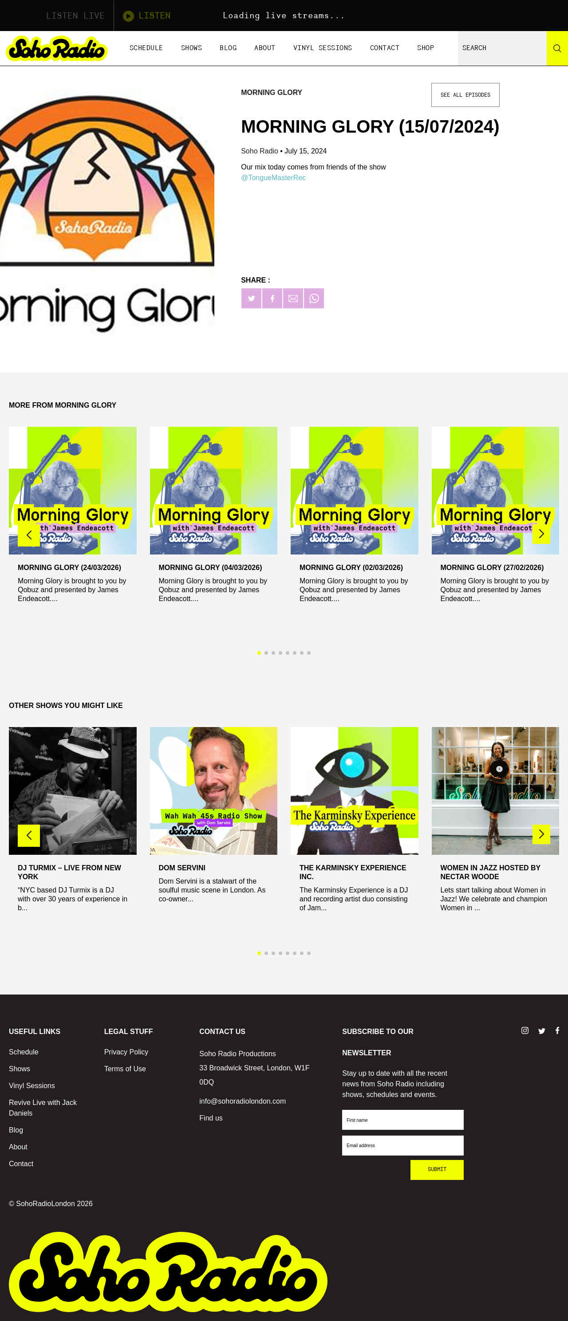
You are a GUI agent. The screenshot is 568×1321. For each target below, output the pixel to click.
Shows (191, 48)
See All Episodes (465, 95)
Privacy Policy (126, 1052)
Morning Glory (271, 92)
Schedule (146, 48)
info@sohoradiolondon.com (242, 1101)
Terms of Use (125, 1069)
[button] (541, 534)
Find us (210, 1118)
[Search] (557, 48)
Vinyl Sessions (322, 48)
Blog (228, 48)
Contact (385, 48)
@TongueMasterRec (273, 177)
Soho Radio (260, 151)
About (265, 48)
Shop (425, 48)
